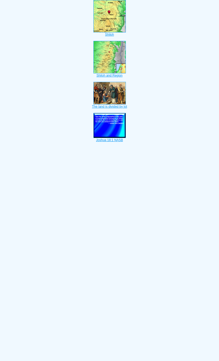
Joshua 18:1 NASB (109, 138)
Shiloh (109, 33)
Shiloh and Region (109, 73)
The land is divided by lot (109, 105)
